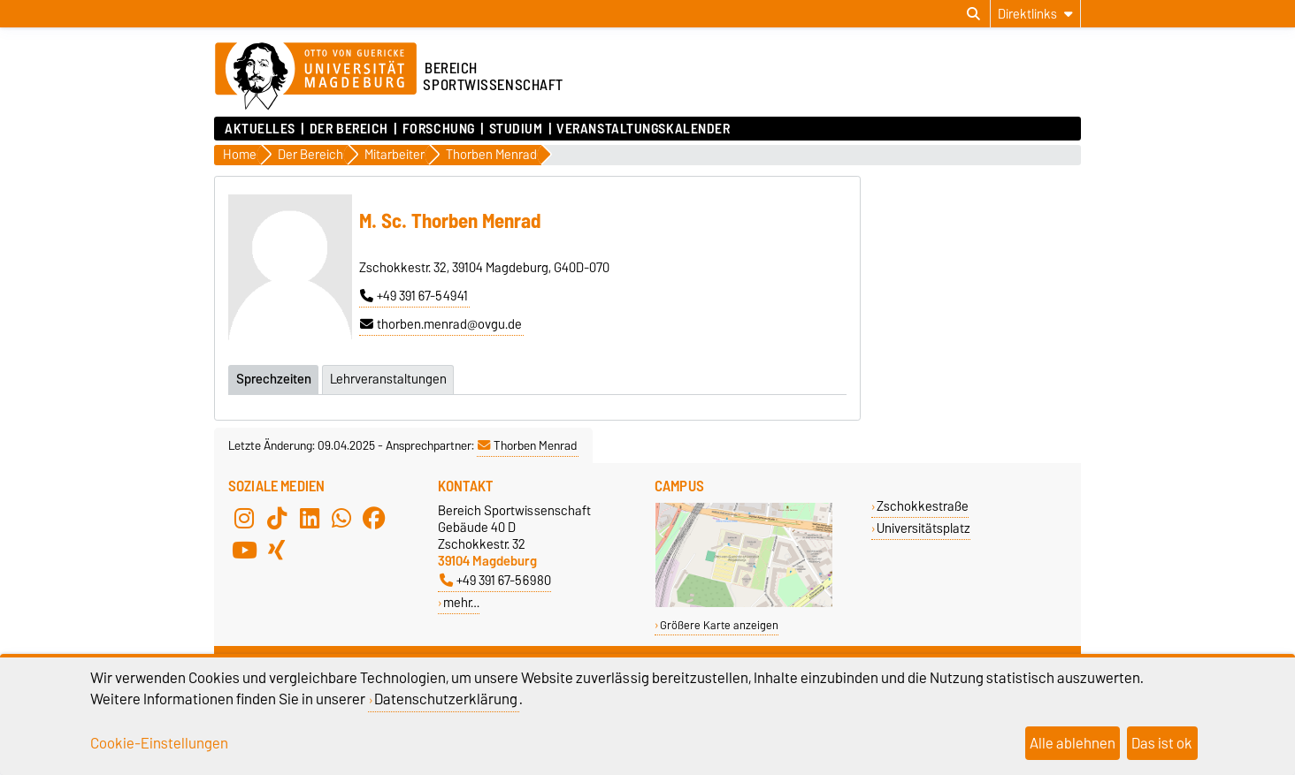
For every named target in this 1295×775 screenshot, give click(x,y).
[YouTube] (244, 550)
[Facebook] (374, 518)
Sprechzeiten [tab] (273, 379)
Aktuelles (260, 129)
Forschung (438, 129)
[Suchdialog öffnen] (973, 14)
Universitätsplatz (923, 528)
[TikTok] (277, 518)
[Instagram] (244, 518)
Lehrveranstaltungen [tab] (388, 379)
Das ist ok (1161, 743)
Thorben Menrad (527, 445)
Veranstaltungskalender (643, 129)
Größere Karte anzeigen (719, 625)
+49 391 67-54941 (414, 296)
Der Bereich (349, 129)
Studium (516, 129)
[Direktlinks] (1035, 13)
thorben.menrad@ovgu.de (441, 324)
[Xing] (277, 550)
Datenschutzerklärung (445, 699)
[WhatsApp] (341, 518)
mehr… (461, 602)
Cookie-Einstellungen (159, 743)
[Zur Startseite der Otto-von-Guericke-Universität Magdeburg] (316, 77)
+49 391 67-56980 (495, 580)
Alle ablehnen (1072, 743)
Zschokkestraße (923, 506)
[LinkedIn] (310, 518)
